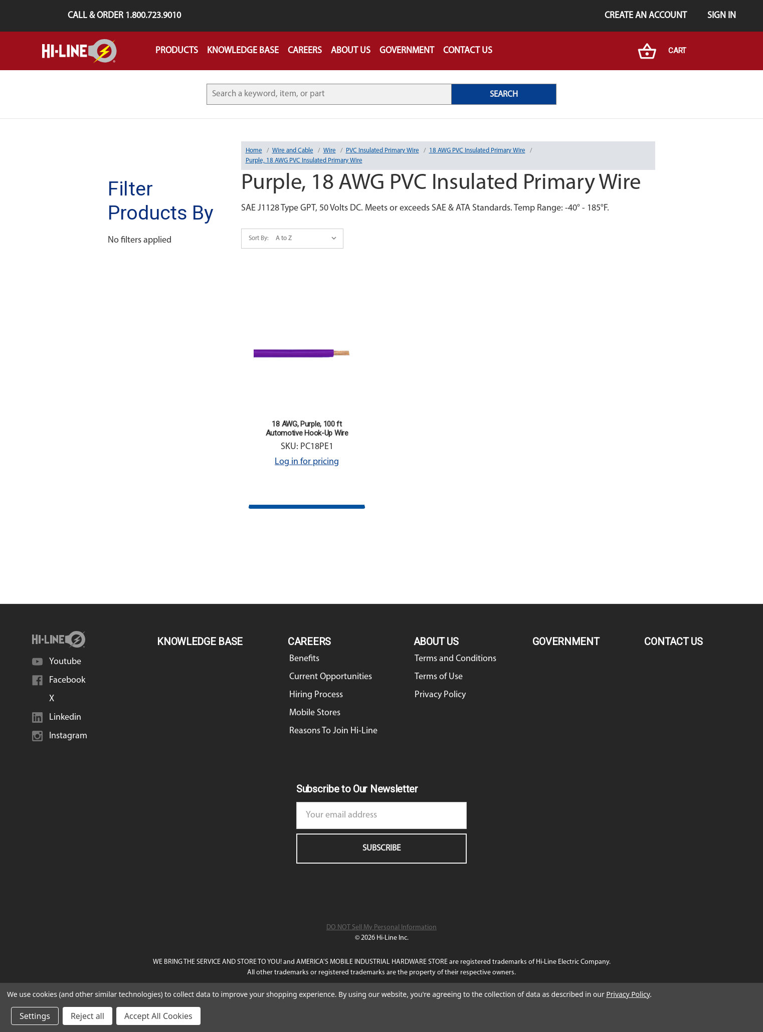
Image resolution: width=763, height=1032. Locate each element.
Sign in (721, 16)
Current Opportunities (330, 677)
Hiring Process (316, 695)
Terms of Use (439, 677)
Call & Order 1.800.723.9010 (124, 16)
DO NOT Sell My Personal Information (381, 927)
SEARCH (504, 94)
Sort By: (259, 238)
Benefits (304, 659)
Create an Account (646, 16)
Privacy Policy (440, 695)
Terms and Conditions (455, 659)
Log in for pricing (307, 462)
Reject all (87, 1015)
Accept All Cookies (158, 1015)
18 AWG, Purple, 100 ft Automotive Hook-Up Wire (307, 429)
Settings (35, 1015)
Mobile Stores (314, 713)
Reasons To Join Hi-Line (333, 731)
